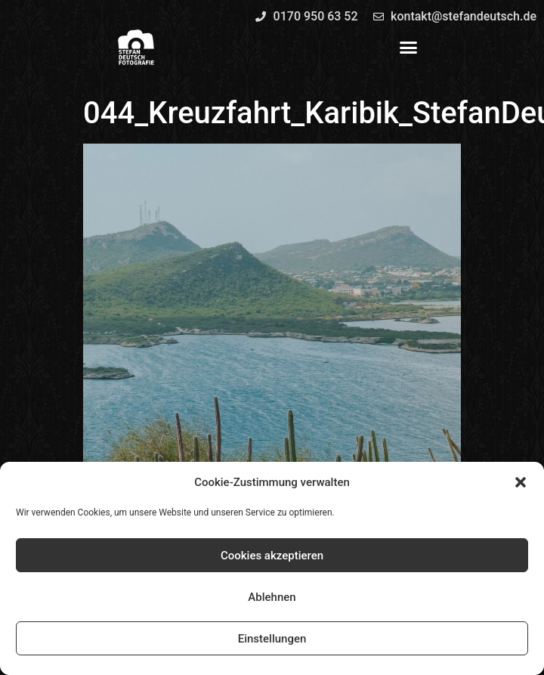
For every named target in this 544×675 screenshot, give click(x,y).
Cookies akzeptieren (272, 555)
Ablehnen (271, 597)
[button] (520, 482)
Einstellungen (272, 639)
